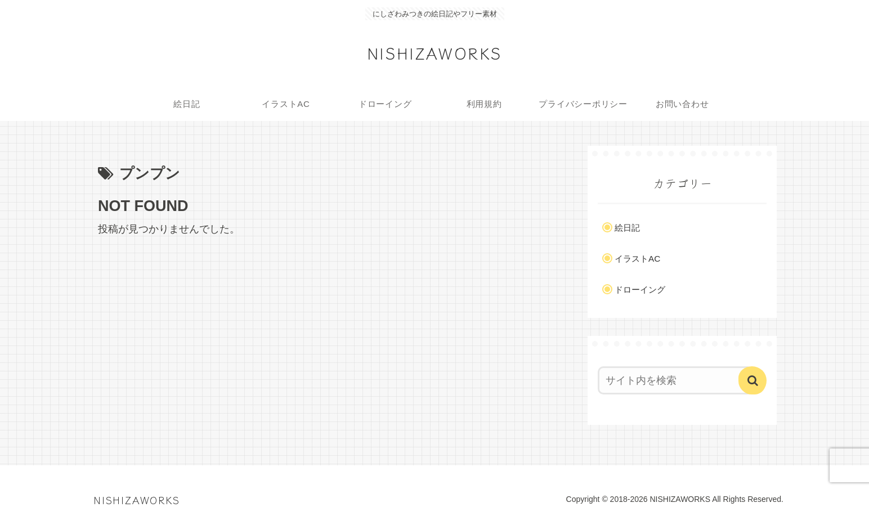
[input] (675, 380)
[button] (752, 380)
